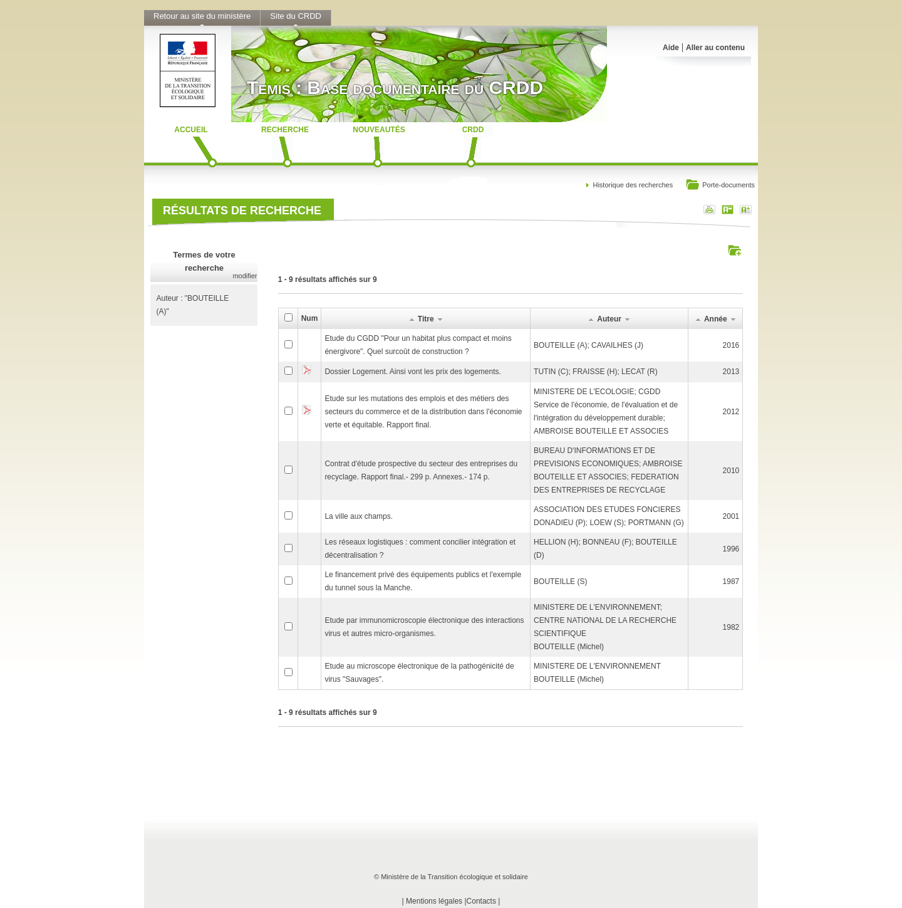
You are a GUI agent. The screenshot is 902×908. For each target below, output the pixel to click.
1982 (731, 627)
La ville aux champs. (358, 516)
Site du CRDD (295, 16)
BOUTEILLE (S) (560, 581)
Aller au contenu (715, 47)
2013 (731, 371)
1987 (731, 581)
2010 (731, 470)
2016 (731, 345)
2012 (731, 411)
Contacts (481, 901)
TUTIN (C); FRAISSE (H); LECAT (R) (596, 371)
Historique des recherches (633, 185)
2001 (731, 516)
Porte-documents (720, 185)
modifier (244, 275)
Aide (671, 47)
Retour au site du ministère (202, 16)
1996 (731, 549)
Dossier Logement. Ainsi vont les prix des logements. (412, 371)
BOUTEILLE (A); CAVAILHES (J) (588, 345)
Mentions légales (434, 901)
